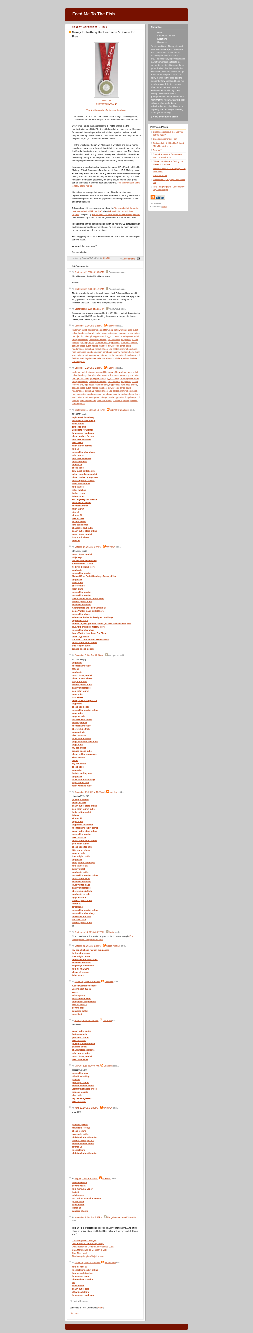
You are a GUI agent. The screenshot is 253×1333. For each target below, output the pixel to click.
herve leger (134, 352)
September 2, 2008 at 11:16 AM (89, 289)
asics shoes (113, 333)
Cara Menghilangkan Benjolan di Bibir (89, 1250)
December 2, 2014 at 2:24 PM (88, 368)
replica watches (99, 346)
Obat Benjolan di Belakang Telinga (88, 1243)
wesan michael (113, 946)
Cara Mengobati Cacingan (84, 1240)
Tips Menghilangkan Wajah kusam (88, 1256)
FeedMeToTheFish (166, 36)
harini (111, 932)
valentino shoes (104, 358)
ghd (81, 343)
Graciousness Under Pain (165, 139)
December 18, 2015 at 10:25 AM (89, 792)
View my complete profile (165, 117)
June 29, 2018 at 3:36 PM (86, 1108)
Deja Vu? (157, 150)
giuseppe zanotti (98, 336)
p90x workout (120, 330)
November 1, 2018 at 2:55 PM (88, 1217)
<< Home (74, 1313)
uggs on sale (113, 336)
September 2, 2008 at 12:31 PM (89, 309)
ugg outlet (119, 355)
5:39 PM (106, 258)
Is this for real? (160, 175)
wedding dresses (88, 358)
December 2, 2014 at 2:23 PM (88, 326)
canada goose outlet (129, 333)
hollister (134, 358)
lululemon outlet (79, 330)
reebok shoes (101, 349)
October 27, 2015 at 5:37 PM (88, 547)
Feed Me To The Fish (93, 13)
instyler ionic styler (116, 346)
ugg (111, 330)
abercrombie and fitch (98, 330)
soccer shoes (114, 339)
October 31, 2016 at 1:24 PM (88, 946)
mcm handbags (105, 352)
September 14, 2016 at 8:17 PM (89, 932)
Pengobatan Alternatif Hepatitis (121, 1217)
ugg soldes (114, 349)
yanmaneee (110, 1262)
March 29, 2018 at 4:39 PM (87, 981)
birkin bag (89, 349)
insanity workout (120, 352)
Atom (100, 1308)
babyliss (92, 333)
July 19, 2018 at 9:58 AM (86, 1178)
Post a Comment (80, 1301)
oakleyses (112, 326)
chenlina (113, 792)
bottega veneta (107, 355)
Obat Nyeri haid (79, 1253)
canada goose (78, 361)
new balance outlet (97, 339)
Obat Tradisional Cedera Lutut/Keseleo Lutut (93, 1247)
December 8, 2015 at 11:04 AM (89, 655)
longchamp (130, 355)
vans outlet (77, 355)
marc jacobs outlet (80, 336)
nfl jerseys (126, 339)
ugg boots (89, 343)
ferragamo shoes (80, 339)
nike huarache (101, 343)
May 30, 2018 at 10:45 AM (86, 1066)
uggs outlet (133, 330)
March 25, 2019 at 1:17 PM (87, 1262)
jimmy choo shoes (128, 349)
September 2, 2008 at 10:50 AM (89, 272)
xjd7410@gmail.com (119, 410)
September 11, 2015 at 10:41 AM (90, 410)
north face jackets (129, 343)
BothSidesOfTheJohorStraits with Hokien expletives (116, 214)
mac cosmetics (79, 352)
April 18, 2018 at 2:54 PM (86, 1020)
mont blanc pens (91, 355)
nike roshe (102, 333)
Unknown (110, 547)
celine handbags (79, 333)
